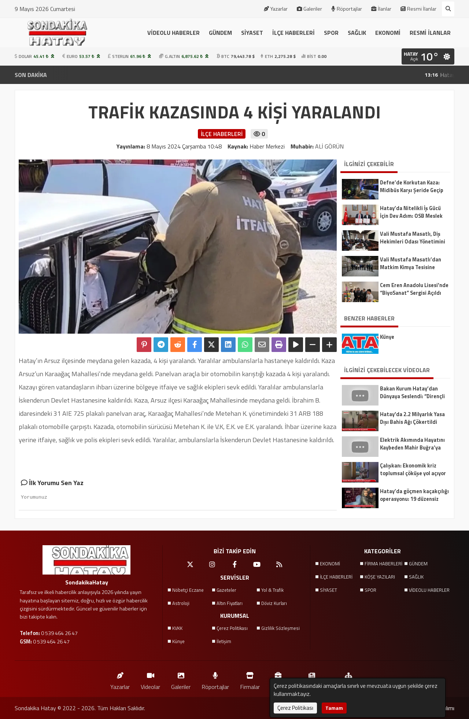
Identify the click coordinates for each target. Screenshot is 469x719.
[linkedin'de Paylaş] (228, 344)
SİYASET (252, 32)
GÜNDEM (220, 32)
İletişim (224, 641)
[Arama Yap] (448, 9)
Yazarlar (276, 9)
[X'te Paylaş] (211, 344)
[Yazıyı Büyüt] (329, 344)
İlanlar (381, 9)
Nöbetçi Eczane (188, 590)
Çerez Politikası (232, 628)
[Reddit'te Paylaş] (177, 344)
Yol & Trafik (272, 590)
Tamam (334, 708)
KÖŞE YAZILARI (380, 576)
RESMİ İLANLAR (430, 32)
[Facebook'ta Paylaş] (194, 344)
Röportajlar (346, 9)
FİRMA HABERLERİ (383, 563)
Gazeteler (226, 590)
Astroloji (180, 603)
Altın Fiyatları (230, 603)
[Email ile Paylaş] (262, 344)
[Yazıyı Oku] (295, 344)
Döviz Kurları (274, 603)
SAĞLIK (357, 32)
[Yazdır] (279, 344)
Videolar (150, 679)
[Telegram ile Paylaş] (161, 344)
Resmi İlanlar (418, 9)
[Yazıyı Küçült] (312, 344)
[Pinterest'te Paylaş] (144, 344)
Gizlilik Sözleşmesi (280, 628)
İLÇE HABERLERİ (293, 32)
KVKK (177, 628)
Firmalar (250, 679)
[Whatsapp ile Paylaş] (245, 344)
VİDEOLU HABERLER (173, 32)
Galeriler (309, 9)
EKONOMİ (387, 32)
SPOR (331, 32)
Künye (178, 641)
